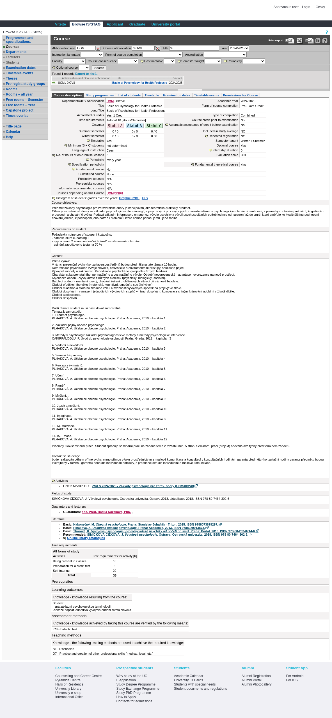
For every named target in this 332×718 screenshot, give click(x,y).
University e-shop (68, 693)
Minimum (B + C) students (86, 145)
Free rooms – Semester (24, 100)
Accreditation (194, 54)
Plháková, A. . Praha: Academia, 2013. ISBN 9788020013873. (139, 527)
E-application (126, 680)
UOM (110, 101)
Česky (320, 7)
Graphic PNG (129, 198)
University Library (68, 689)
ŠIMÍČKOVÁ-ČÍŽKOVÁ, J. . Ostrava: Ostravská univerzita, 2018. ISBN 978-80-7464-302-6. (167, 534)
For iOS (291, 680)
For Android (294, 676)
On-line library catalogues (86, 538)
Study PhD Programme (133, 693)
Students (12, 62)
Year (224, 48)
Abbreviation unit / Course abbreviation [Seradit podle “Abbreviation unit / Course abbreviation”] (86, 78)
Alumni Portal (252, 680)
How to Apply (126, 697)
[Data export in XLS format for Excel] (299, 41)
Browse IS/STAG (86, 24)
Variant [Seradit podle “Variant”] (177, 78)
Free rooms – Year (20, 105)
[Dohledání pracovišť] (98, 48)
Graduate (137, 24)
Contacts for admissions (134, 701)
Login (306, 7)
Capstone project (19, 110)
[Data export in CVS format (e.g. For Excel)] (309, 41)
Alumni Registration (256, 676)
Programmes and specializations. (19, 40)
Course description (68, 95)
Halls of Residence (69, 684)
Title (165, 48)
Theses (11, 78)
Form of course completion (123, 54)
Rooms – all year (19, 94)
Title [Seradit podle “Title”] (119, 78)
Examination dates (21, 68)
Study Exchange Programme (137, 689)
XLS (145, 198)
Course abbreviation (117, 48)
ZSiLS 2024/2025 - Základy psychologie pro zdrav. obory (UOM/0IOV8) (143, 486)
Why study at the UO (131, 676)
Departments (16, 52)
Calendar (13, 132)
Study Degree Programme (135, 684)
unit (63, 48)
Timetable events (19, 73)
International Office (69, 697)
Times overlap (17, 116)
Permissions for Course (240, 95)
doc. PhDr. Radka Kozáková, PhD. (106, 511)
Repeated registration (223, 136)
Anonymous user (287, 7)
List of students (129, 95)
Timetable (152, 95)
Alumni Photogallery (257, 684)
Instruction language (66, 54)
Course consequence (102, 61)
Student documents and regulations (200, 689)
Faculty (57, 61)
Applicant (115, 24)
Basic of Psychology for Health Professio (139, 82)
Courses (12, 47)
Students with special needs (195, 684)
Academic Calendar (188, 676)
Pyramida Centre (68, 680)
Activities (62, 480)
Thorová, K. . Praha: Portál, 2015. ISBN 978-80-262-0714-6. (164, 531)
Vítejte (60, 24)
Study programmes (100, 95)
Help (9, 137)
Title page (14, 126)
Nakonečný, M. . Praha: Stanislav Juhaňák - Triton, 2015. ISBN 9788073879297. (145, 524)
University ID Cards (188, 680)
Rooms (11, 89)
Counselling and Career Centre (78, 676)
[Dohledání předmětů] (158, 48)
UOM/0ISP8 (115, 193)
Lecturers (13, 57)
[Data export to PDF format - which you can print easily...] (289, 41)
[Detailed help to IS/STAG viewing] (325, 41)
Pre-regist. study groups (25, 84)
